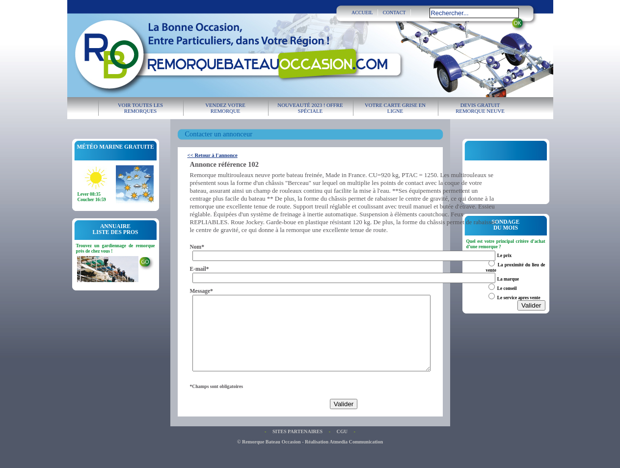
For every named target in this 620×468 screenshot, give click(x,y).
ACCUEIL (362, 12)
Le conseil (507, 288)
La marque (508, 279)
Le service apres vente (518, 297)
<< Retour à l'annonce (213, 155)
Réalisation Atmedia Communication (344, 456)
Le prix (504, 255)
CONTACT (394, 12)
